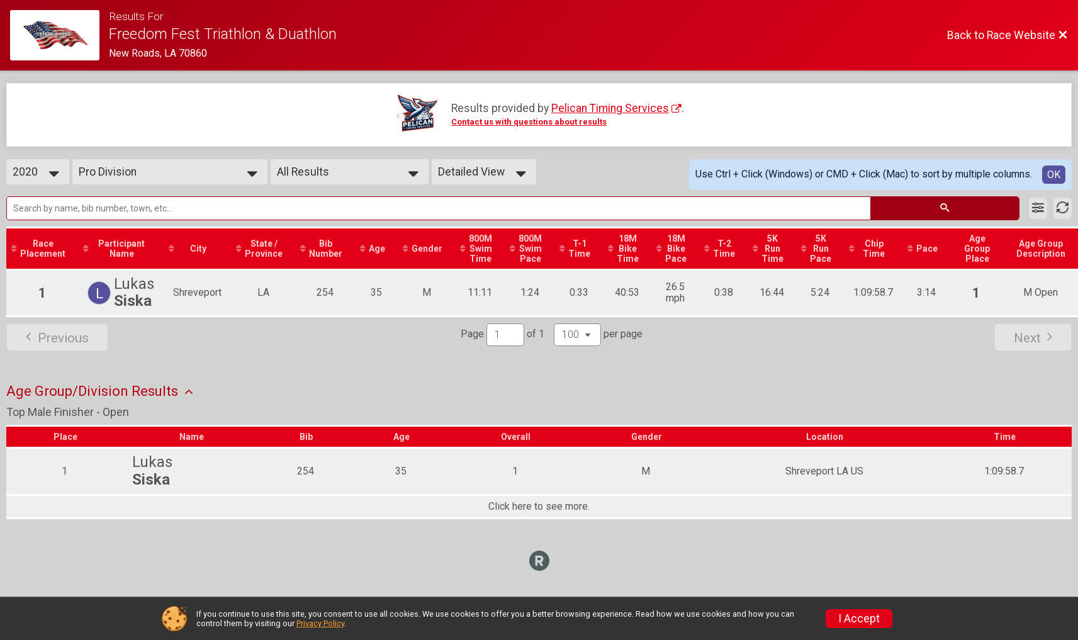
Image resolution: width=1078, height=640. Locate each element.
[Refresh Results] (1062, 208)
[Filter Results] (1038, 208)
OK (1053, 175)
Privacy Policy (320, 623)
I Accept (859, 618)
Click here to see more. (539, 506)
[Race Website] (59, 35)
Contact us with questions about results (529, 121)
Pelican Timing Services (610, 108)
